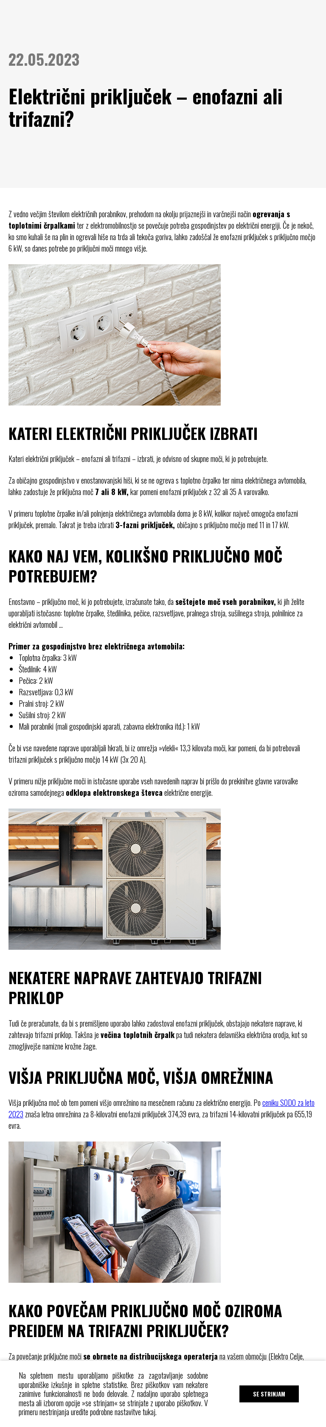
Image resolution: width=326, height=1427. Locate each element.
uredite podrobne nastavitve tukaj (113, 1411)
